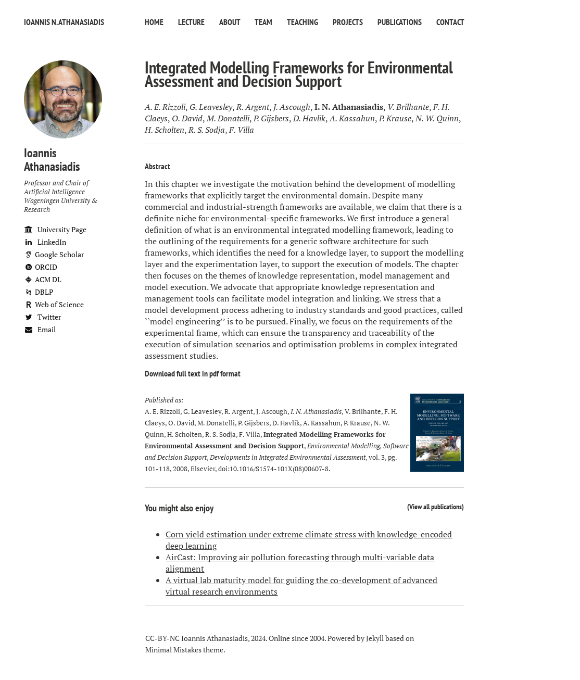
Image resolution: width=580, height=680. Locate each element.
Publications (399, 22)
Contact (450, 22)
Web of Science (54, 304)
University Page (55, 229)
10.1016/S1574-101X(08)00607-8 (279, 468)
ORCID (40, 267)
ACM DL (42, 279)
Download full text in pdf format (193, 373)
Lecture (191, 22)
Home (154, 22)
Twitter (42, 317)
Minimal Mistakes (173, 649)
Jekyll (375, 638)
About (229, 22)
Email (40, 329)
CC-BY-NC (162, 638)
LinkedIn (45, 242)
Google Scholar (54, 254)
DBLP (38, 292)
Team (263, 22)
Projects (348, 22)
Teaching (302, 22)
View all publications (435, 506)
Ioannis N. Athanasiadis (64, 22)
